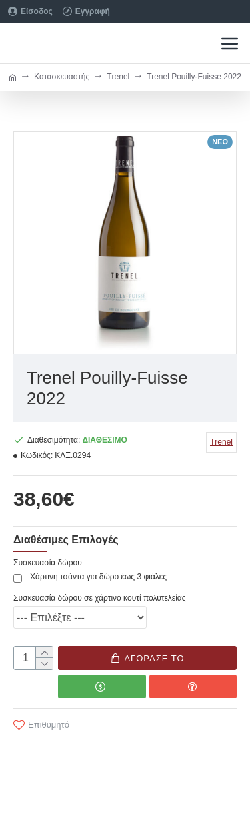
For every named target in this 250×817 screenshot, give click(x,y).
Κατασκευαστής (61, 76)
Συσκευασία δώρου (47, 562)
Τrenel (118, 76)
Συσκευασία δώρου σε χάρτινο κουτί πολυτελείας (99, 598)
